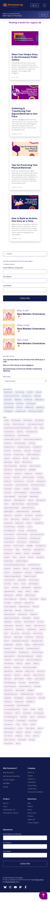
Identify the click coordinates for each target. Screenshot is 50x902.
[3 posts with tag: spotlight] (7, 697)
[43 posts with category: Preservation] (9, 407)
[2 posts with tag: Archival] (7, 450)
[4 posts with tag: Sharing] (37, 686)
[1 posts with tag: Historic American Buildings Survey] (14, 564)
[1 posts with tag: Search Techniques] (10, 686)
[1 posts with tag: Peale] (6, 640)
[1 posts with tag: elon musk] (36, 519)
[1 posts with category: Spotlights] (40, 407)
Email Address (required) (13, 267)
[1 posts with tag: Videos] (40, 728)
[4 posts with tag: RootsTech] (7, 678)
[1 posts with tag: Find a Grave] (8, 549)
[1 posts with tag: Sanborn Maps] (39, 678)
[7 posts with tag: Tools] (32, 716)
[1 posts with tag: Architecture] (37, 446)
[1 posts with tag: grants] (22, 557)
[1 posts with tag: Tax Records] (8, 713)
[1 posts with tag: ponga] (27, 644)
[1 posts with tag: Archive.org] (17, 450)
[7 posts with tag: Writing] (32, 739)
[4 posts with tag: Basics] (25, 458)
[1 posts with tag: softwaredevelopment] (11, 693)
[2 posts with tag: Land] (23, 583)
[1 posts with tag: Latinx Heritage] (33, 583)
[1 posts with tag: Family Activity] (32, 530)
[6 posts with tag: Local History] (33, 599)
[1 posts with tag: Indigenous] (39, 572)
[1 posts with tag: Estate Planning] (9, 526)
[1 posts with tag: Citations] (7, 481)
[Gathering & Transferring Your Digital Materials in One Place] (25, 109)
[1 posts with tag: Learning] (15, 587)
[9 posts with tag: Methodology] (26, 617)
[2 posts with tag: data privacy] (34, 496)
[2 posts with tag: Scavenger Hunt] (33, 682)
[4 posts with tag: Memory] (18, 610)
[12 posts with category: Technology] (8, 411)
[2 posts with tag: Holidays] (16, 568)
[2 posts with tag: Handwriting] (8, 561)
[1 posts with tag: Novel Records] (31, 629)
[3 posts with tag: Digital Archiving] (32, 504)
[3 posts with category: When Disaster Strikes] (35, 411)
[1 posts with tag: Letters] (28, 591)
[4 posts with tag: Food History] (26, 549)
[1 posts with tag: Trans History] (9, 720)
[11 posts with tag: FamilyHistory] (34, 541)
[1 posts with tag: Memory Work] (22, 614)
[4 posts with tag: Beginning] (8, 462)
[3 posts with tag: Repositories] (8, 671)
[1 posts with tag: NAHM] (28, 625)
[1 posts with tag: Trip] (17, 724)
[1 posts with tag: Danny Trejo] (22, 496)
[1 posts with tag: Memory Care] (28, 610)
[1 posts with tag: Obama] (42, 629)
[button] (44, 5)
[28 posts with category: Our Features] (8, 403)
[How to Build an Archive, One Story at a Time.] (25, 217)
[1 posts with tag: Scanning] (22, 682)
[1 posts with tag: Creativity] (7, 492)
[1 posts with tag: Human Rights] (36, 568)
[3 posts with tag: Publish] (19, 663)
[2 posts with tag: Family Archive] (9, 534)
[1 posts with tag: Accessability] (27, 420)
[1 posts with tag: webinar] (19, 732)
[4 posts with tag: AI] (35, 427)
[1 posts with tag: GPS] (15, 557)
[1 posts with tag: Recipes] (36, 663)
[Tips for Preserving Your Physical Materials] (25, 165)
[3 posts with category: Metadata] (18, 399)
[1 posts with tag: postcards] (7, 648)
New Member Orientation (31, 314)
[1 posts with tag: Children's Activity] (28, 477)
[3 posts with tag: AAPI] (6, 420)
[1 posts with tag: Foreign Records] (39, 549)
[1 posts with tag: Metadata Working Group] (11, 617)
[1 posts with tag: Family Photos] (22, 538)
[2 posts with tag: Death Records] (41, 500)
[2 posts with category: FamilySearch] (26, 395)
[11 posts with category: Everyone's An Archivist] (11, 395)
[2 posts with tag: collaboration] (40, 481)
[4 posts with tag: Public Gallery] (8, 663)
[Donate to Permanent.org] (43, 15)
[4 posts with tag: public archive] (19, 659)
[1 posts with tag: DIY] (6, 519)
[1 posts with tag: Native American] (39, 625)
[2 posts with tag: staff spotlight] (19, 697)
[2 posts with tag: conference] (8, 488)
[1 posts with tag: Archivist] (7, 454)
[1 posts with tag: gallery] (18, 553)
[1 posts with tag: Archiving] (37, 450)
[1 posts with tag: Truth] (25, 724)
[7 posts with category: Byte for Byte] (8, 392)
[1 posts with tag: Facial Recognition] (10, 530)
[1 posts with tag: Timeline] (23, 716)
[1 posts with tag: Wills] (27, 735)
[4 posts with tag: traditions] (41, 716)
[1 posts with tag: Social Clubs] (8, 690)
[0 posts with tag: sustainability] (9, 705)
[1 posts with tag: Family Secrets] (9, 541)
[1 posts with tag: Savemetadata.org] (10, 682)
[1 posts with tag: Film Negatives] (40, 545)
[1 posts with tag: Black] (17, 462)
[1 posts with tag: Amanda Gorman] (31, 431)
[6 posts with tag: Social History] (20, 690)
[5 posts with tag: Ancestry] (31, 443)
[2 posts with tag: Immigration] (17, 572)
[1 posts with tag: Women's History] (9, 739)
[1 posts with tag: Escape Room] (38, 522)
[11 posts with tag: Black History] (27, 462)
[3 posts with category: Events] (38, 392)
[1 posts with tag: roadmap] (26, 675)
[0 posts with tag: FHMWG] (30, 545)
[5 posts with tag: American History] (23, 435)
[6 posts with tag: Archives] (27, 450)
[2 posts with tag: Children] (16, 477)
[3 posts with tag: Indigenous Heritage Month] (12, 576)
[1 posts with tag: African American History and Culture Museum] (17, 427)
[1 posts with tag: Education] (25, 519)
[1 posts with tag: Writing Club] (8, 743)
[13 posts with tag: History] (7, 568)
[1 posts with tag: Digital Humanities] (28, 507)
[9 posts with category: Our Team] (19, 403)
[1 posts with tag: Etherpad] (21, 526)
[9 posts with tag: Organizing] (18, 637)
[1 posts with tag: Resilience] (41, 671)
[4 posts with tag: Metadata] (33, 614)
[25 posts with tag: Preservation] (19, 648)
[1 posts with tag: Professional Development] (25, 656)
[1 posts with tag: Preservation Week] (10, 652)
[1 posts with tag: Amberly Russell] (9, 435)
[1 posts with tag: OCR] (6, 633)
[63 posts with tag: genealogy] (36, 553)
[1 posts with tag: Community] (8, 485)
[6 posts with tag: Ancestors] (7, 443)
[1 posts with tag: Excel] (29, 526)
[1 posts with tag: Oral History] (26, 633)
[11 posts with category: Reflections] (29, 407)
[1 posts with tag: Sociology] (30, 690)
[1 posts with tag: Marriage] (7, 602)
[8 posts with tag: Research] (18, 671)
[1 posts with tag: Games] (27, 553)
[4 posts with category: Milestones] (28, 399)
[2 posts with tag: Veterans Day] (30, 728)
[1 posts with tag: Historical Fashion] (34, 564)
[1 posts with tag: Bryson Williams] (20, 469)
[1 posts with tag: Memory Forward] (9, 614)
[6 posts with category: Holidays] (37, 395)
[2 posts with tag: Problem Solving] (37, 652)
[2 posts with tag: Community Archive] (21, 485)
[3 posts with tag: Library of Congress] (10, 599)
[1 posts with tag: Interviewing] (21, 580)
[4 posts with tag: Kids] (16, 583)
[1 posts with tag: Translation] (8, 724)
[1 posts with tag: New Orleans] (8, 629)
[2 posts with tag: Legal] (20, 591)
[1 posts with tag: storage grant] (31, 697)
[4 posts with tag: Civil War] (30, 481)
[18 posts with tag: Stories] (41, 697)
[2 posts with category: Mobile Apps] (39, 399)
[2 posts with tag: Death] (30, 500)
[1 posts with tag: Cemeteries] (28, 473)
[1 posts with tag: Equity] (29, 522)
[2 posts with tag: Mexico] (36, 617)
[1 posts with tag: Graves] (31, 557)
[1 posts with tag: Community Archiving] (38, 485)
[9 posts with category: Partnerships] (31, 403)
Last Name (7, 285)
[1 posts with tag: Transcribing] (21, 720)
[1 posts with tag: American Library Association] (32, 439)
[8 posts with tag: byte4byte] (32, 469)
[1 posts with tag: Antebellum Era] (9, 446)
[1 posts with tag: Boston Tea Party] (35, 465)
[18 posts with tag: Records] (7, 667)
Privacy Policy (39, 880)
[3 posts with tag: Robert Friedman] (38, 675)
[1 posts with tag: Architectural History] (23, 446)
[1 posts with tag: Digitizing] (8, 515)
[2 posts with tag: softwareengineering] (27, 693)
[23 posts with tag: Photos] (19, 644)
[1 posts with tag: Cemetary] (18, 473)
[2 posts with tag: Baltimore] (16, 458)
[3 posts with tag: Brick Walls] (8, 469)
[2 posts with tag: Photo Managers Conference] (20, 640)
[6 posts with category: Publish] (19, 407)
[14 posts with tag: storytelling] (19, 701)
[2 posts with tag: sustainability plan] (23, 705)
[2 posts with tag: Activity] (7, 424)
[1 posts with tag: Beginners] (35, 458)
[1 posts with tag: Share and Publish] (25, 686)
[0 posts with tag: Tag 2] (32, 709)
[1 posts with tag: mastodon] (18, 602)
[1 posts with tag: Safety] (29, 678)
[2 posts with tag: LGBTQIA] (19, 595)
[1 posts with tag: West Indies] (8, 735)
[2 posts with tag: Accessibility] (39, 420)
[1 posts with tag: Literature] (23, 599)
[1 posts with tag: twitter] (33, 724)
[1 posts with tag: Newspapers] (20, 629)
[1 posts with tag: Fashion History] (18, 545)
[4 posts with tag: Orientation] (29, 637)
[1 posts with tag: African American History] (35, 424)
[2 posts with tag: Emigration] (8, 522)
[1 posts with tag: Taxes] (17, 713)
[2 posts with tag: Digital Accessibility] (17, 504)
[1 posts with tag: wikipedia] (18, 735)
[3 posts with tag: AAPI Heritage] (16, 420)
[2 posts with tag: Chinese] (40, 477)
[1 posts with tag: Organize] (7, 637)
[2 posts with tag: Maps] (43, 599)
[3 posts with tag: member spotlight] (10, 606)
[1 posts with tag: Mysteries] (19, 625)
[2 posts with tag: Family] (21, 530)
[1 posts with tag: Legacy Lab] (37, 587)
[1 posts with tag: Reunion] (17, 675)
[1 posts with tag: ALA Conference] (9, 431)
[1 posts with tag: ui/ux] (20, 728)
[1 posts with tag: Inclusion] (28, 572)
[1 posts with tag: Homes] (26, 568)
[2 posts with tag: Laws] (6, 587)
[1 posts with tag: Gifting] (7, 557)
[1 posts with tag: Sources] (39, 693)
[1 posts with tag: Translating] (32, 720)
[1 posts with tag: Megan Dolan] (29, 602)
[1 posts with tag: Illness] (7, 572)
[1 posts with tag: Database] (7, 500)
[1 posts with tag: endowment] (19, 522)
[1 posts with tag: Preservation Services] (33, 648)
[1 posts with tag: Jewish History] (34, 580)
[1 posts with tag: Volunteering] (8, 732)
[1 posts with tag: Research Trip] (29, 671)
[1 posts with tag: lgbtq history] (8, 595)
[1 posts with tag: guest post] (40, 557)
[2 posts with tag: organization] (37, 633)
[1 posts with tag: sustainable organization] (12, 709)
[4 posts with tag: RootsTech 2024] (19, 678)
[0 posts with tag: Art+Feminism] (19, 454)
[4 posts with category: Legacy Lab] (8, 399)
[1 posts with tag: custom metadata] (10, 496)
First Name (7, 276)
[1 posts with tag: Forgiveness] (8, 553)
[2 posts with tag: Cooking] (26, 488)
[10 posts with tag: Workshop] (22, 739)
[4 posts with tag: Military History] (29, 621)
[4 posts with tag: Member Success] (24, 606)
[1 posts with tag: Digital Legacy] (9, 511)
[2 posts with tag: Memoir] (35, 606)
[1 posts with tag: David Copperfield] (19, 500)
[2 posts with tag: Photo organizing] (37, 640)
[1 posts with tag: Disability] (18, 515)
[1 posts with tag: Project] (39, 656)
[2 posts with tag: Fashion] (7, 545)
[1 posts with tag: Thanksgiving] (39, 713)
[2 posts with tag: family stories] (21, 541)
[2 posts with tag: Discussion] (29, 515)
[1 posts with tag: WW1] (18, 743)
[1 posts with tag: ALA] (42, 427)
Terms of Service (10, 882)
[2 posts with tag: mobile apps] (8, 625)
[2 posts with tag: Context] (17, 488)
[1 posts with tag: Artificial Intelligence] (33, 454)
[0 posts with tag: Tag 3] (40, 709)
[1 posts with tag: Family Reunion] (35, 538)
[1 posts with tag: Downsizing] (15, 519)
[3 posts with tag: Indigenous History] (30, 576)
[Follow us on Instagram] (5, 887)
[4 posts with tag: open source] (15, 633)
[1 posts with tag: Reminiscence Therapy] (30, 667)
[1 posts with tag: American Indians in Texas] (12, 439)
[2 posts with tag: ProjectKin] (8, 659)
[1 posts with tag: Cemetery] (38, 473)
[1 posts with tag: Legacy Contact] (26, 587)
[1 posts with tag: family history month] (37, 534)
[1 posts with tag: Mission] (40, 621)
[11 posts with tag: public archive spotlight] (34, 659)
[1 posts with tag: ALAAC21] (20, 431)
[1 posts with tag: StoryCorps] (8, 701)
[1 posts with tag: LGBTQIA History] (30, 595)
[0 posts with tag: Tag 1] (25, 709)
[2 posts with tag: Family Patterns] (9, 538)
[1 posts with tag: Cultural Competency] (20, 492)
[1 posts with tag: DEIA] (6, 504)
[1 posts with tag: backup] (7, 458)
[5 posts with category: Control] (30, 392)
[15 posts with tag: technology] (27, 713)
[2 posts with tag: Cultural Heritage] (35, 492)
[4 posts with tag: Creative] (35, 488)
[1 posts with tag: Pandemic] (39, 637)
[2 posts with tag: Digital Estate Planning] (11, 507)
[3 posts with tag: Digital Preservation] (22, 511)
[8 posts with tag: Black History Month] (10, 465)
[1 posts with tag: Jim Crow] (7, 583)
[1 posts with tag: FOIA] (17, 549)
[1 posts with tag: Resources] (7, 675)
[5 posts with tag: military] (17, 621)
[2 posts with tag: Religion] (16, 667)
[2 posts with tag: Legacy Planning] (9, 591)
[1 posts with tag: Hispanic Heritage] (22, 561)
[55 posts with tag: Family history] (22, 534)
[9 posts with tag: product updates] (9, 656)
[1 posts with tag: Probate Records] (24, 652)
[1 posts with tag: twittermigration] (9, 728)
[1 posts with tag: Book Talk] (23, 465)
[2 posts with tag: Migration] (8, 621)
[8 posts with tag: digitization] (36, 511)
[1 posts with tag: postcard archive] (38, 644)
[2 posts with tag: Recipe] (27, 663)
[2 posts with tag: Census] (7, 477)
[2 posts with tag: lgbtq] (36, 591)
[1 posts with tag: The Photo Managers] (10, 716)
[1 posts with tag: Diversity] (38, 515)
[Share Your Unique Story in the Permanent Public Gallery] (25, 54)
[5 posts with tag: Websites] (37, 732)
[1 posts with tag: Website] (28, 732)
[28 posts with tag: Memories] (8, 610)
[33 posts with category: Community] (19, 392)
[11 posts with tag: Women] (36, 735)
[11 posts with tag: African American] (19, 424)
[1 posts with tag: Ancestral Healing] (20, 443)
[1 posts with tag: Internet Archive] (9, 580)
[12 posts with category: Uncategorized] (20, 411)
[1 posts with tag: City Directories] (19, 481)
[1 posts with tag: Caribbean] (8, 473)
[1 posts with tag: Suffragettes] (30, 701)
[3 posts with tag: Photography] (8, 644)
